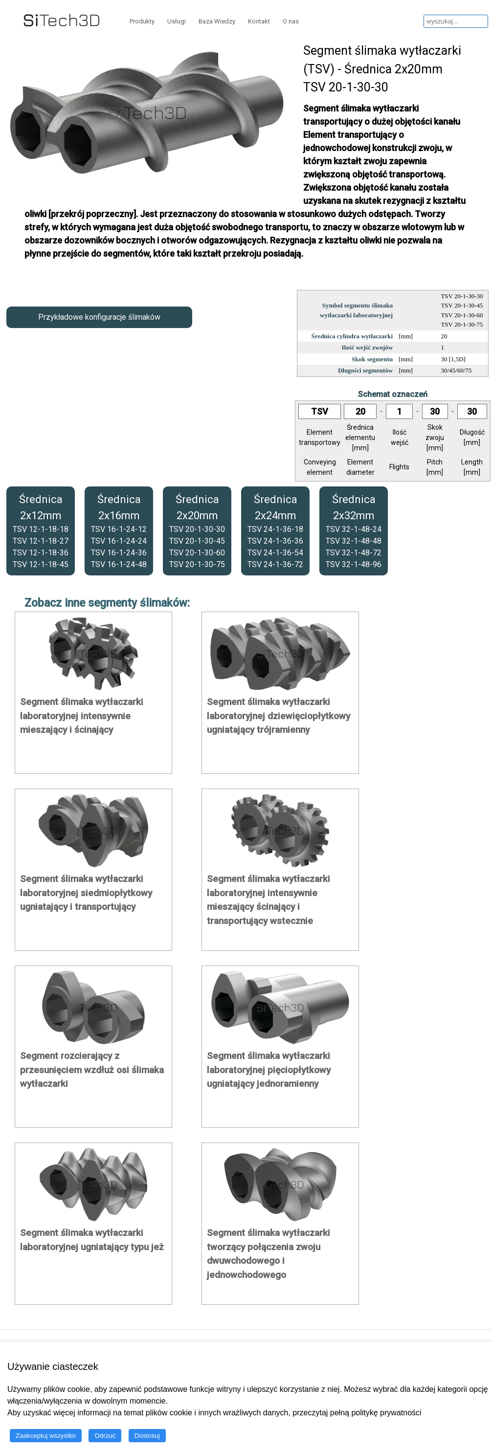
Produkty (142, 21)
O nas (291, 21)
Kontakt (259, 21)
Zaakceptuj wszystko (46, 1435)
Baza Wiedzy (217, 21)
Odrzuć (104, 1435)
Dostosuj (147, 1435)
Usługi (176, 21)
